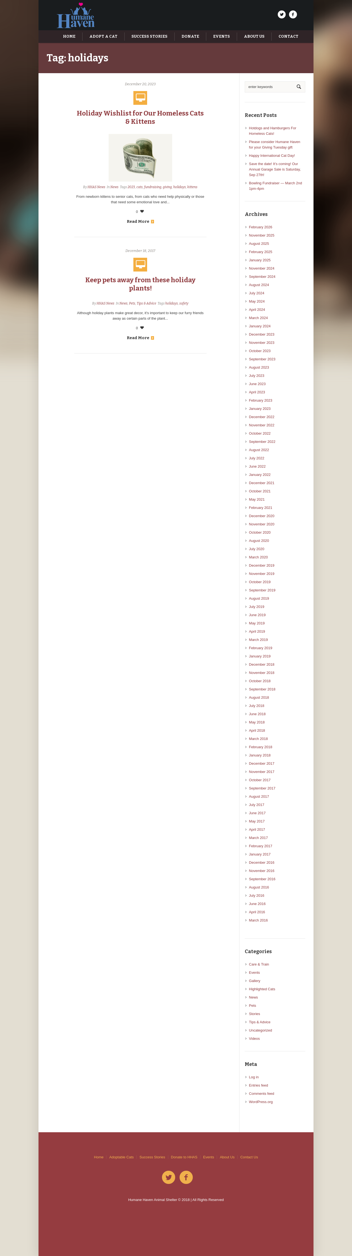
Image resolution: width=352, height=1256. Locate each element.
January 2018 (260, 755)
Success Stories (152, 1157)
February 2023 (260, 400)
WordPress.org (261, 1102)
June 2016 (257, 904)
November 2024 (261, 268)
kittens (192, 187)
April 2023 (257, 392)
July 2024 (256, 293)
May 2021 (257, 499)
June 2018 (257, 714)
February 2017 (260, 846)
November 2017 (261, 772)
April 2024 (257, 310)
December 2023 (261, 334)
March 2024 (258, 318)
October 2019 (260, 582)
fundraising (152, 187)
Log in (253, 1077)
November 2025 (261, 235)
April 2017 (257, 829)
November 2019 (261, 574)
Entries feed (258, 1085)
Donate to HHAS (184, 1157)
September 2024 (262, 277)
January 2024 (260, 326)
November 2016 (261, 871)
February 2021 (260, 508)
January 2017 (260, 854)
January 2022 (260, 475)
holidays (179, 187)
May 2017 (257, 821)
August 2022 (259, 450)
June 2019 (257, 615)
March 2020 (258, 557)
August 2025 (259, 244)
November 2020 (261, 524)
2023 (131, 187)
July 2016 (256, 895)
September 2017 (262, 788)
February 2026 (260, 227)
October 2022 (260, 433)
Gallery (254, 981)
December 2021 (261, 483)
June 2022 (257, 466)
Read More (140, 221)
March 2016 (258, 920)
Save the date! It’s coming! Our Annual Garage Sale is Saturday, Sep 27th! (275, 169)
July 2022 (256, 458)
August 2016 (259, 887)
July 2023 (256, 376)
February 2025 (260, 252)
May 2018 (257, 722)
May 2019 (257, 623)
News (114, 187)
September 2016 (262, 879)
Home (99, 1157)
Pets (132, 303)
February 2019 (260, 648)
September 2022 (262, 442)
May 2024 (257, 301)
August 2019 (259, 598)
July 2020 (256, 549)
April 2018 (257, 730)
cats (139, 187)
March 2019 (258, 640)
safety (183, 303)
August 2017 (259, 796)
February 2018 (260, 747)
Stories (254, 1014)
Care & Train (259, 964)
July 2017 (256, 805)
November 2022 (261, 425)
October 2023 (260, 351)
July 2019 (256, 607)
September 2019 (262, 590)
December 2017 (261, 763)
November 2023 (261, 343)
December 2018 (261, 664)
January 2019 (260, 656)
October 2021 (260, 491)
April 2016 (257, 912)
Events (254, 972)
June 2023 (257, 384)
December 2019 (261, 565)
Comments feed (261, 1094)
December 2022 (261, 417)
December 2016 (261, 862)
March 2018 (258, 739)
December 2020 (261, 516)
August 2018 (259, 697)
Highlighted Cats (262, 989)
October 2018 (260, 681)
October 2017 (260, 780)
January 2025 (260, 260)
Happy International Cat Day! (272, 155)
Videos (254, 1038)
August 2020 (259, 541)
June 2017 (257, 813)
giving (167, 187)
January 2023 (260, 409)
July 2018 (256, 706)
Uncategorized (260, 1030)
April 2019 (257, 631)
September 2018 (262, 689)
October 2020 (260, 532)
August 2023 (259, 367)
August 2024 (259, 285)
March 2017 (258, 838)
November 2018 (261, 673)
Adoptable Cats (121, 1157)
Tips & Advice (146, 303)
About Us (227, 1157)
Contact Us (249, 1157)
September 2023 (262, 359)
